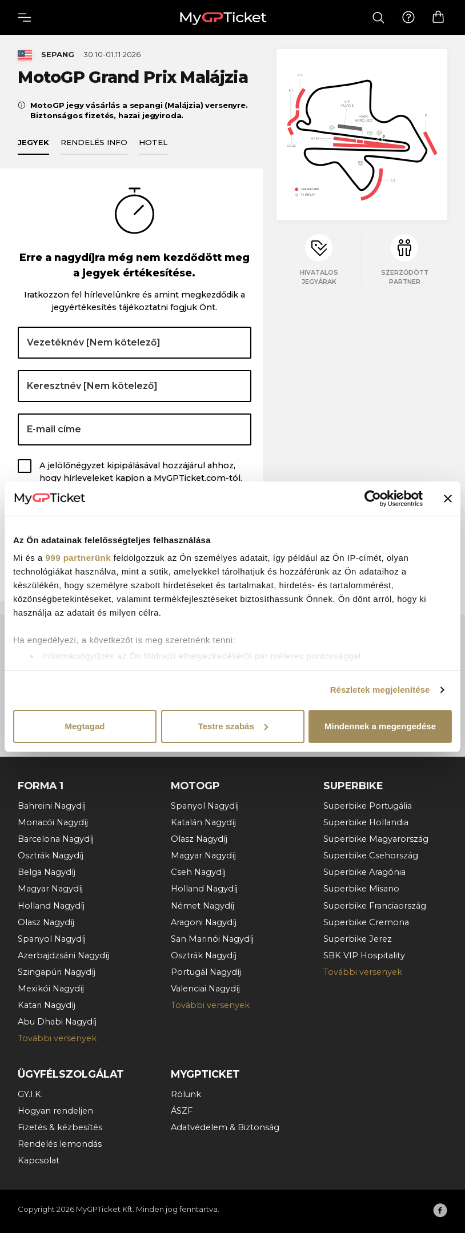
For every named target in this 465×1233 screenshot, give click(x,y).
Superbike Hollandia (365, 822)
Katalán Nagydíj (203, 822)
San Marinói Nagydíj (212, 939)
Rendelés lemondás (60, 1144)
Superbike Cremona (366, 922)
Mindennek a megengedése (380, 726)
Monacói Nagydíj (53, 822)
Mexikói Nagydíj (51, 988)
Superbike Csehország (370, 855)
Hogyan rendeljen (55, 1111)
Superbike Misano (361, 888)
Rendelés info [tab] (94, 142)
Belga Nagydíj (46, 872)
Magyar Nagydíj (50, 888)
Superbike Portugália (367, 806)
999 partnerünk (78, 558)
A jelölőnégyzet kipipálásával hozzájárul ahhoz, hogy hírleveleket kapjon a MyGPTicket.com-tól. (140, 471)
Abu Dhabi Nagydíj (57, 1022)
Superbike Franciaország (374, 906)
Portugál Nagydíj (206, 972)
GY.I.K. (30, 1094)
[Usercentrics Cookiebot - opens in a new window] (373, 498)
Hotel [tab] (153, 142)
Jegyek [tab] (33, 142)
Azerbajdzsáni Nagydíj (63, 955)
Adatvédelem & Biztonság (225, 1127)
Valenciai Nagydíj (205, 988)
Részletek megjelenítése (380, 689)
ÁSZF (182, 1111)
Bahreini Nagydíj (52, 806)
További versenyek (57, 1038)
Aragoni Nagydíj (203, 922)
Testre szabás (233, 726)
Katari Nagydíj (46, 1005)
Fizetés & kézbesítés (60, 1127)
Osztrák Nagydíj (50, 855)
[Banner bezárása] (448, 499)
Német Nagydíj (202, 906)
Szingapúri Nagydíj (56, 972)
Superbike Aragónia (364, 872)
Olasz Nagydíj (46, 922)
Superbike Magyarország (375, 839)
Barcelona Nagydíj (56, 839)
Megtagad (85, 726)
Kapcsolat (38, 1160)
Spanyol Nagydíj (52, 939)
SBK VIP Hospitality (364, 955)
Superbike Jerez (357, 939)
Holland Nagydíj (51, 906)
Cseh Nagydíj (198, 872)
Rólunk (186, 1094)
